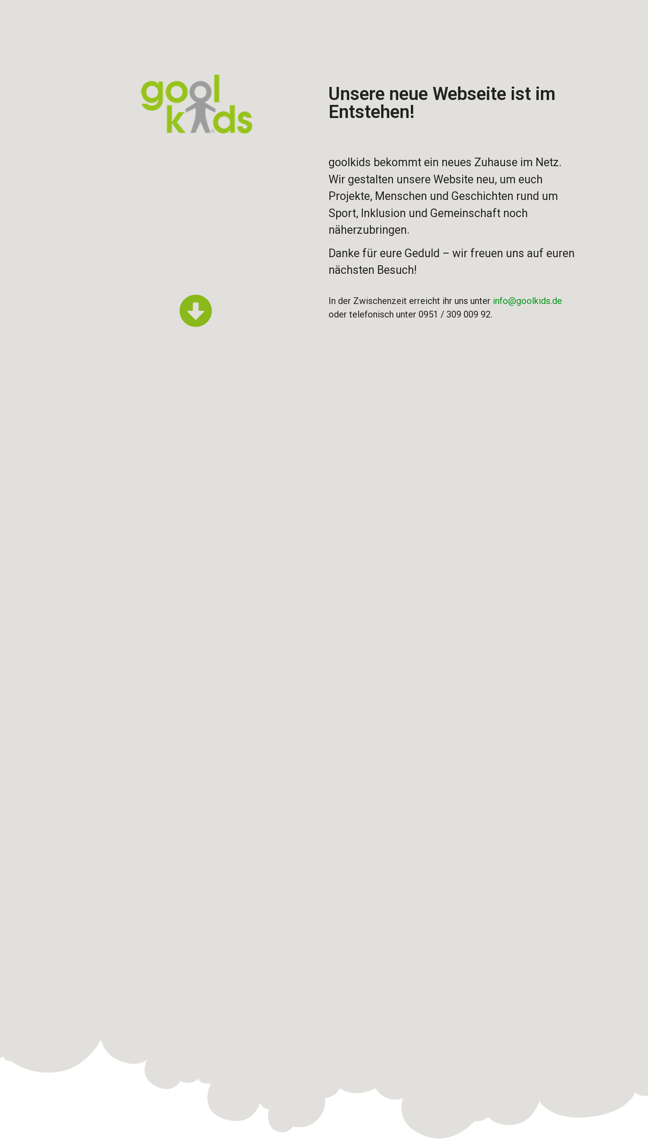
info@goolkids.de (527, 300)
